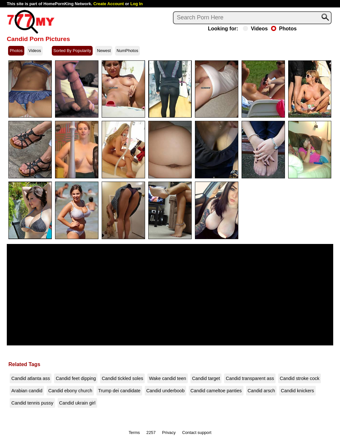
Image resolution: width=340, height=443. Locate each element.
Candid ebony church (70, 390)
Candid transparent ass (250, 378)
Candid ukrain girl (77, 403)
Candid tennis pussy (32, 403)
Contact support (196, 432)
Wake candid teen (167, 378)
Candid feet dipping (76, 378)
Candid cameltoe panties (216, 390)
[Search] (252, 17)
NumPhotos (127, 50)
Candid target (206, 378)
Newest (104, 50)
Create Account (108, 3)
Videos (255, 29)
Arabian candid (26, 390)
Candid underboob (165, 390)
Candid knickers (297, 390)
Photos (284, 29)
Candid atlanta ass (30, 378)
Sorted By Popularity (72, 50)
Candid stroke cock (299, 378)
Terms (134, 432)
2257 (150, 432)
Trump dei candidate (119, 390)
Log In (136, 3)
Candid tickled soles (122, 378)
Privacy (169, 432)
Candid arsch (261, 390)
